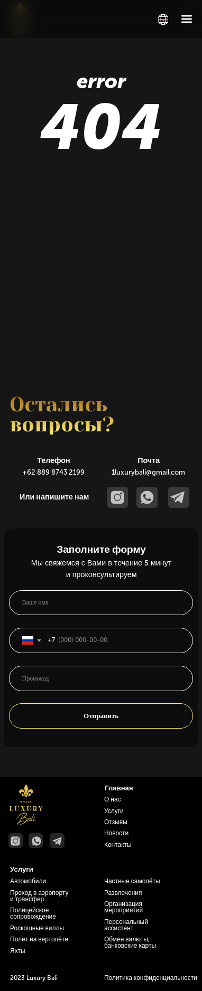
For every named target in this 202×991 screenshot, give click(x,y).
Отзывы (115, 822)
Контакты (118, 844)
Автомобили (28, 881)
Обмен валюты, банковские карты (130, 942)
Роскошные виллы (37, 928)
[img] (163, 19)
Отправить (101, 716)
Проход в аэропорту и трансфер (39, 896)
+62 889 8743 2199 (53, 472)
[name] (101, 603)
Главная (119, 788)
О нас (112, 799)
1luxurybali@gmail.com (148, 472)
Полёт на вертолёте (39, 939)
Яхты (17, 951)
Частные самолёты (132, 881)
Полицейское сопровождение (33, 913)
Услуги (114, 811)
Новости (116, 833)
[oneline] (101, 678)
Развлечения (123, 892)
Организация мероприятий (123, 907)
